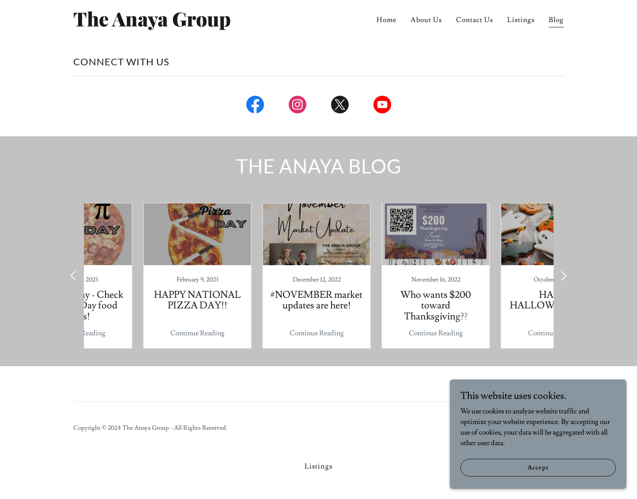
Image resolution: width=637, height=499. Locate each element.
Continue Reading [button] (140, 333)
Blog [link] (556, 19)
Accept (538, 467)
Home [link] (386, 19)
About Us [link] (426, 19)
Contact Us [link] (474, 19)
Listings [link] (521, 19)
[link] (159, 24)
